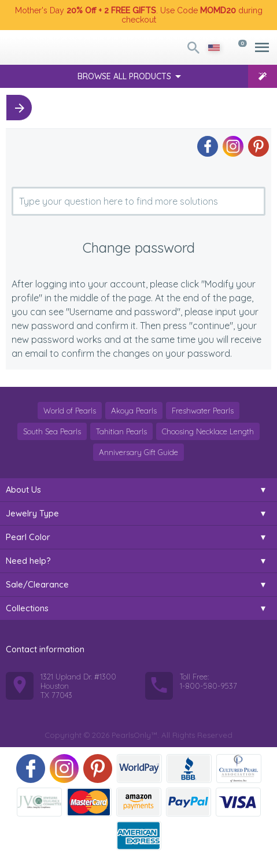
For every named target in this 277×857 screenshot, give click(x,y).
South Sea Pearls (52, 431)
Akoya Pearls (134, 410)
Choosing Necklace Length (208, 431)
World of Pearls (69, 410)
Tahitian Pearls (121, 431)
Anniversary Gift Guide (138, 452)
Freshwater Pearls (203, 410)
